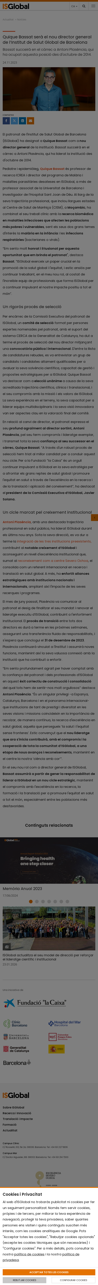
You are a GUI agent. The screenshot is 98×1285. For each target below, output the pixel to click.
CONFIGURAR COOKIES (73, 1280)
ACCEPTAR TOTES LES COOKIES (49, 1272)
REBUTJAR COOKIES (24, 1280)
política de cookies (29, 1254)
